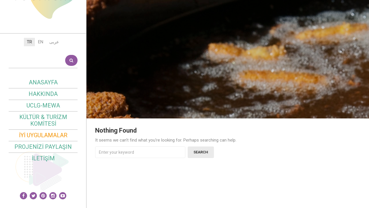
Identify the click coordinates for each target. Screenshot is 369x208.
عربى (54, 94)
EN (40, 94)
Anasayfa (43, 134)
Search (71, 112)
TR (29, 94)
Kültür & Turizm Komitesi (43, 173)
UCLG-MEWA (43, 158)
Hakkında (43, 146)
